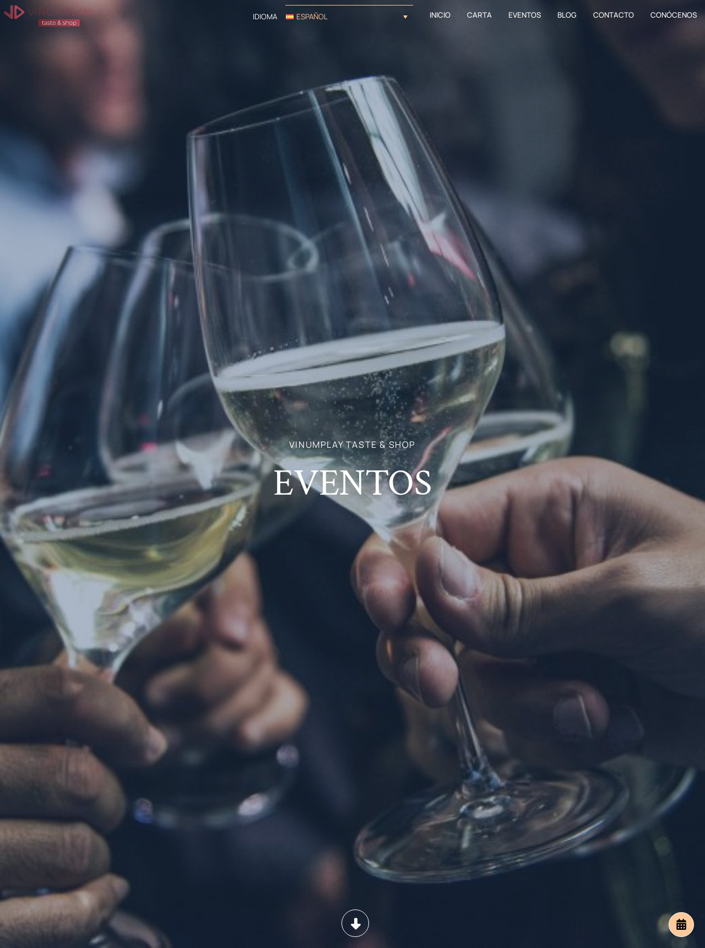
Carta (479, 15)
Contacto (613, 15)
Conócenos (673, 15)
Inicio (440, 15)
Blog (567, 15)
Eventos (524, 15)
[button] (349, 16)
